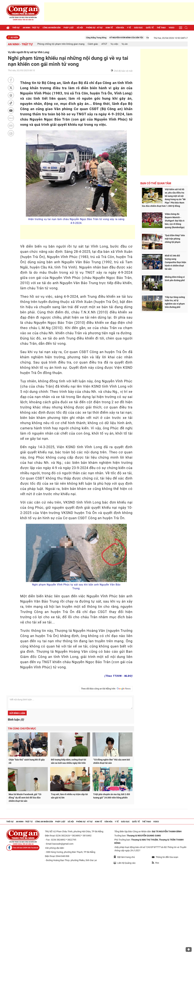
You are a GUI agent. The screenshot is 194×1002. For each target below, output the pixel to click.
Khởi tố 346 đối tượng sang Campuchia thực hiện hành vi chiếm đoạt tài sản (175, 262)
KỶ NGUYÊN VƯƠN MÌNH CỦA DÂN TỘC (130, 38)
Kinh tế (109, 28)
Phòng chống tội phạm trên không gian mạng (60, 44)
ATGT (104, 44)
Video (171, 28)
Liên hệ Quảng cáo (124, 863)
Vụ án (125, 44)
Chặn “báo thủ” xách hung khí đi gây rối (27, 761)
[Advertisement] (119, 11)
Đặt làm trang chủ (124, 857)
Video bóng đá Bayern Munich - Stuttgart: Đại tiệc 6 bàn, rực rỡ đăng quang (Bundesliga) (175, 221)
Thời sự (16, 28)
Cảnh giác (93, 44)
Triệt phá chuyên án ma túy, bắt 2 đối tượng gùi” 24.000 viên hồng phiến (111, 796)
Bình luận (16, 719)
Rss (155, 863)
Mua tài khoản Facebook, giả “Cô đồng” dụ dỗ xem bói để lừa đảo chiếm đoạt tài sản (25, 797)
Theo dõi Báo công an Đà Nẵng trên (106, 688)
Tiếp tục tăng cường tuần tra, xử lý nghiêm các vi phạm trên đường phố (175, 302)
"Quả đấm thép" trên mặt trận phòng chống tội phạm (175, 238)
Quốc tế (150, 28)
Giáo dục (138, 28)
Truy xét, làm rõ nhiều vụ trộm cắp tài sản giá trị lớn (69, 796)
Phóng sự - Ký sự (94, 28)
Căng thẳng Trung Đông (100, 38)
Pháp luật (69, 28)
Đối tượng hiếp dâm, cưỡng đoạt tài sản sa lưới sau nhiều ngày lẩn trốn (68, 761)
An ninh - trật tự (31, 28)
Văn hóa (120, 28)
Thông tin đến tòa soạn (165, 857)
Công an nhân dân (51, 28)
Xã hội (80, 28)
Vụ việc (114, 44)
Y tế (129, 28)
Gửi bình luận (17, 713)
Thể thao (161, 28)
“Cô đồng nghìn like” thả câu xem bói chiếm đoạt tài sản (111, 761)
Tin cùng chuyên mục (22, 728)
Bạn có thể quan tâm (155, 183)
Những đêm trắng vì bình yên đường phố (175, 279)
